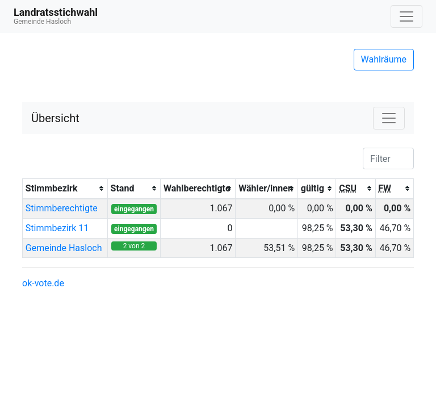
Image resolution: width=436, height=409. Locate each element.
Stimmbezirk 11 (57, 228)
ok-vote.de (43, 283)
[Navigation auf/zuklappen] (406, 16)
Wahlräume (384, 59)
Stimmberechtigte (62, 208)
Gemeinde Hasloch (64, 248)
